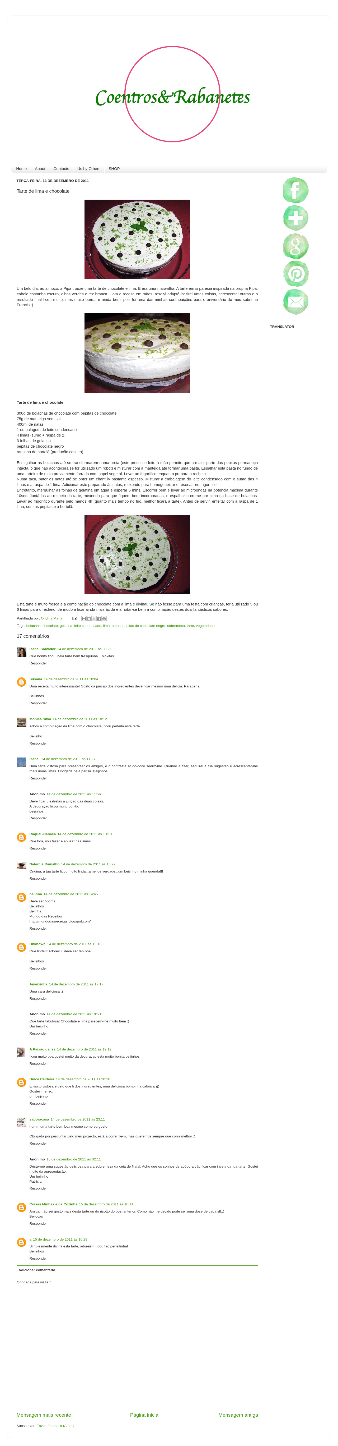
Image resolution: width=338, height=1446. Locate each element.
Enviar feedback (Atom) (55, 1426)
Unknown (38, 944)
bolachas (33, 626)
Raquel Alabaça (43, 834)
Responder (38, 663)
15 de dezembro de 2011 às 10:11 (106, 1204)
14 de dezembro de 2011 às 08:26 (84, 649)
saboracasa (39, 1119)
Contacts (61, 168)
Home (21, 168)
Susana (36, 679)
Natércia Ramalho (45, 864)
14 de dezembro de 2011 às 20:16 (83, 1079)
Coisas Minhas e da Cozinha (54, 1204)
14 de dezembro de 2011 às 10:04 (71, 679)
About (40, 168)
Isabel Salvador (43, 649)
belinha (36, 894)
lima (106, 626)
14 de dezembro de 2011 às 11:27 (68, 759)
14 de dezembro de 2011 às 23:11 (78, 1119)
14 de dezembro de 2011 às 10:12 (80, 719)
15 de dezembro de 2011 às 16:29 (60, 1239)
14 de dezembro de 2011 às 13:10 (85, 834)
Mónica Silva (40, 719)
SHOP (114, 168)
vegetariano (205, 626)
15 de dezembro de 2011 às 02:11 (73, 1159)
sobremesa (176, 626)
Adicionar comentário (36, 1270)
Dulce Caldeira (42, 1079)
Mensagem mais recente (44, 1415)
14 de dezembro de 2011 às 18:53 (73, 1014)
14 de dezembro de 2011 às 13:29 (88, 864)
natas (116, 626)
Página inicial (144, 1415)
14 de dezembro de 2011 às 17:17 (76, 984)
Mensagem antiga (238, 1415)
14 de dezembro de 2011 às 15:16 (74, 944)
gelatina (66, 626)
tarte (190, 626)
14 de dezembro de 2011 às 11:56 (73, 794)
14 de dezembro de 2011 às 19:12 (84, 1049)
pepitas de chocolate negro (144, 626)
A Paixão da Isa (43, 1049)
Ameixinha (39, 984)
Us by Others (89, 168)
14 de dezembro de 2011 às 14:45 (71, 894)
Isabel (35, 759)
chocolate (50, 626)
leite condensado (87, 626)
